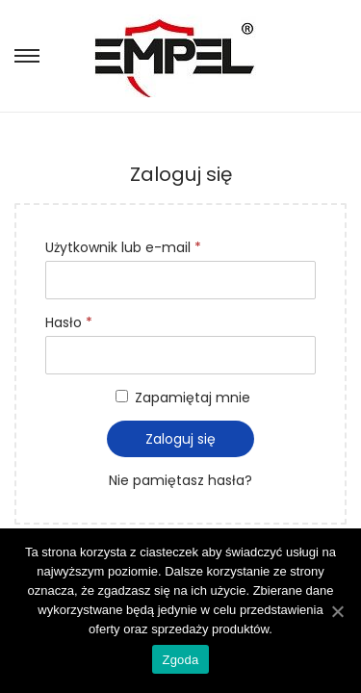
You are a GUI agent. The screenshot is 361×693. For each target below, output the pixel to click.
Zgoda (180, 660)
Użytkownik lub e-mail (123, 247)
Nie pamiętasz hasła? (180, 480)
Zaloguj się (180, 439)
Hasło (68, 322)
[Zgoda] (337, 611)
